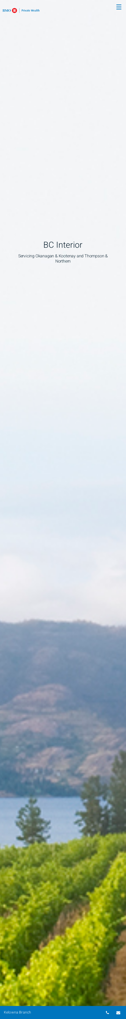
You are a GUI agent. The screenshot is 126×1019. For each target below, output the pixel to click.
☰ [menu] (119, 7)
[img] (63, 509)
